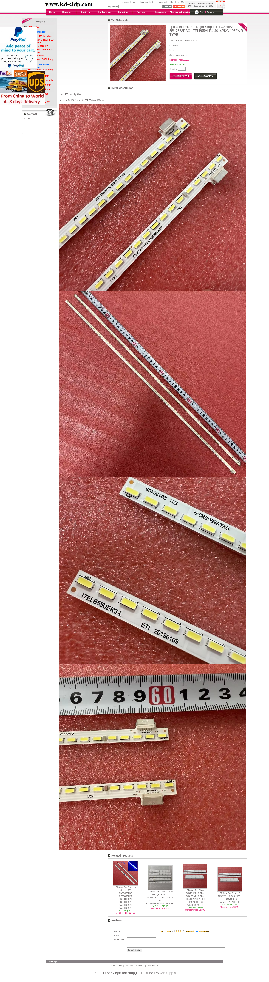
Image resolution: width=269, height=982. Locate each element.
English (191, 3)
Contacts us (104, 12)
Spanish (209, 3)
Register (125, 2)
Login (134, 2)
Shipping (123, 12)
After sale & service (180, 12)
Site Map (181, 2)
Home (52, 12)
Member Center (147, 2)
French (200, 3)
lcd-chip (53, 963)
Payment (141, 12)
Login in (85, 12)
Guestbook (162, 2)
